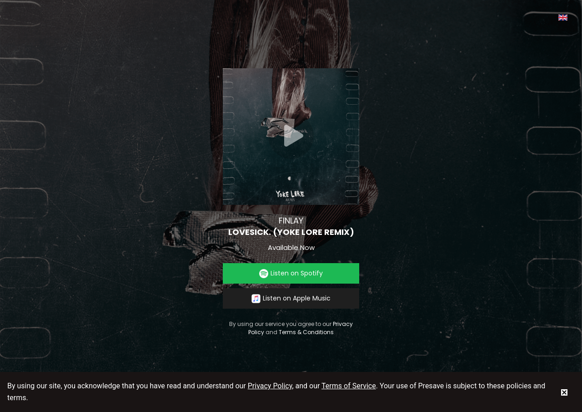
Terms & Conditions (306, 332)
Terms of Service (348, 385)
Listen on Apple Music (291, 298)
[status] (564, 392)
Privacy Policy (270, 385)
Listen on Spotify (291, 273)
